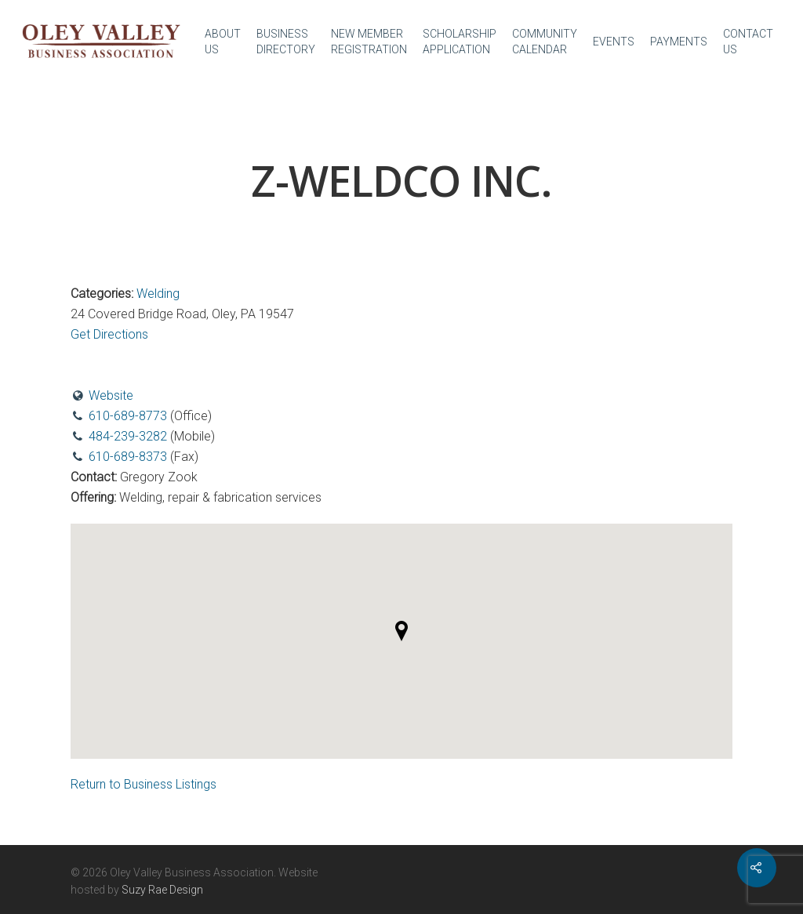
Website (111, 395)
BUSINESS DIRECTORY (285, 41)
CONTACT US (748, 41)
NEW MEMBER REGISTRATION (369, 41)
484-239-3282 (128, 436)
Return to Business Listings (143, 784)
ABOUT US (223, 41)
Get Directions (109, 334)
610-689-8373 (128, 456)
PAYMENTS (678, 41)
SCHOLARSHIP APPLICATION (459, 41)
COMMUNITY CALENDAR (544, 41)
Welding (158, 293)
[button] (401, 631)
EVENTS (613, 41)
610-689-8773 (128, 415)
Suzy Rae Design (162, 889)
